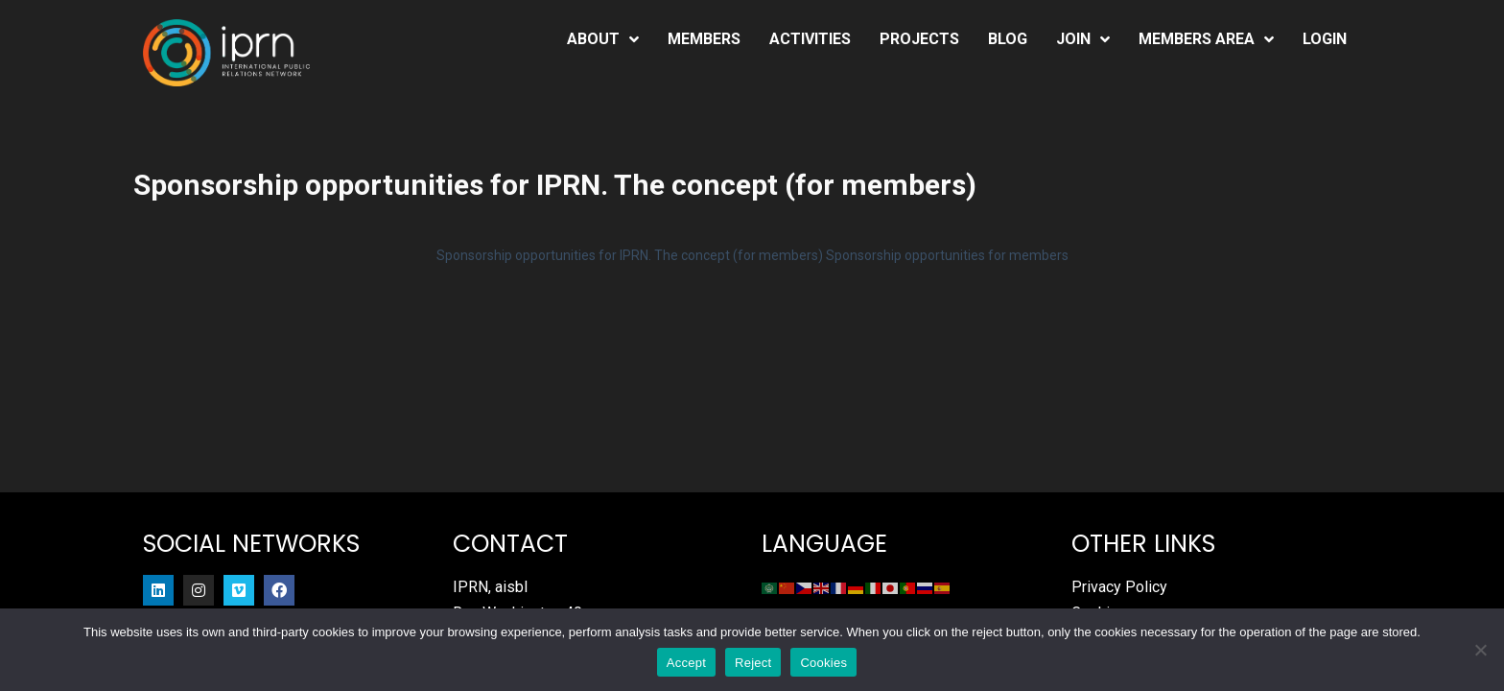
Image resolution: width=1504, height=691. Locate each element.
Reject (753, 662)
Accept (686, 662)
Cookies (823, 662)
